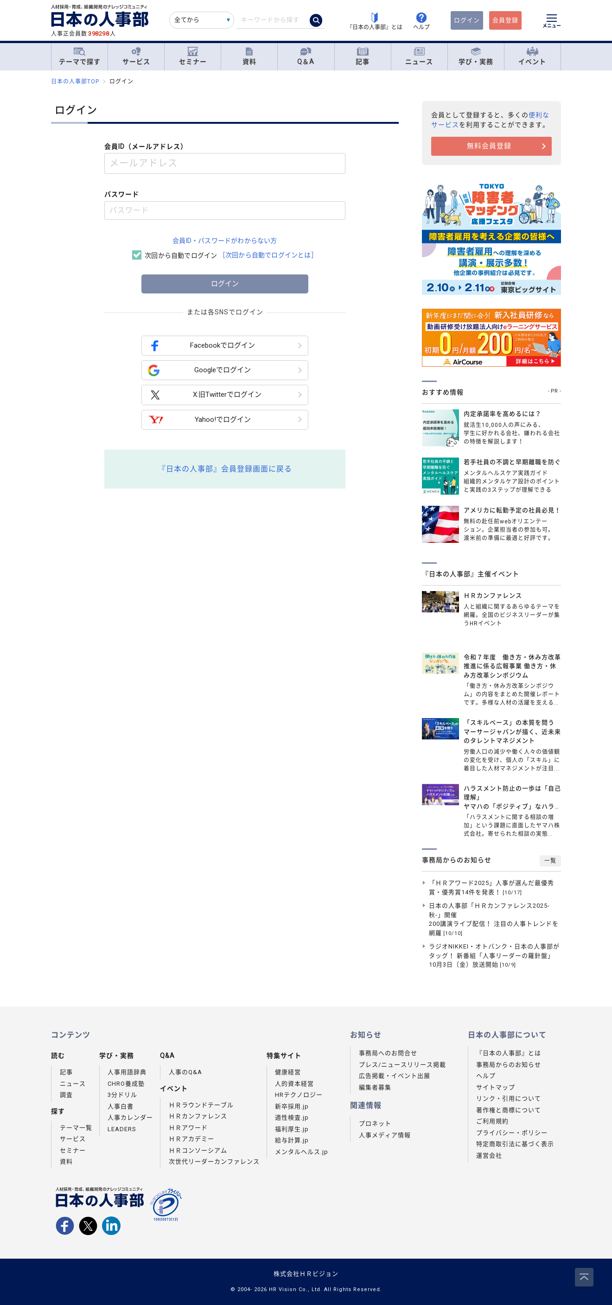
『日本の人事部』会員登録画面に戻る (225, 469)
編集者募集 (375, 1087)
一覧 (550, 861)
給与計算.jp (292, 1140)
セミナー (193, 56)
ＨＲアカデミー (191, 1138)
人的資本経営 (294, 1083)
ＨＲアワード (188, 1127)
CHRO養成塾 (126, 1083)
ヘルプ (486, 1075)
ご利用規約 (492, 1121)
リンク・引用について (508, 1098)
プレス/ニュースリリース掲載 (402, 1064)
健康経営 (288, 1072)
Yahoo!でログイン (199, 420)
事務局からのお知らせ (508, 1064)
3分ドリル (122, 1094)
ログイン (467, 20)
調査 (66, 1094)
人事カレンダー (130, 1117)
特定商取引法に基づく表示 (515, 1143)
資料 (249, 56)
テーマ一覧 (76, 1127)
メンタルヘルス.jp (301, 1151)
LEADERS (122, 1129)
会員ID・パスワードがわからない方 (224, 240)
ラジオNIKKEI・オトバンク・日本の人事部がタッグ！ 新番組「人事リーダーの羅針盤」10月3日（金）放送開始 (494, 955)
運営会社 (489, 1155)
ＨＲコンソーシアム (198, 1150)
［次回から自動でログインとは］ (268, 255)
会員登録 (505, 20)
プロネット (375, 1123)
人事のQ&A (185, 1072)
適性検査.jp (292, 1117)
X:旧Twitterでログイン (204, 395)
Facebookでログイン (201, 345)
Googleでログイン (199, 370)
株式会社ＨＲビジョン (306, 1273)
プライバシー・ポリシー (512, 1132)
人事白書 (121, 1106)
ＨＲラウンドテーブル (201, 1104)
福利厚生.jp (292, 1129)
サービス (136, 56)
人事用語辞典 (127, 1072)
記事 (363, 56)
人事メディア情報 (385, 1135)
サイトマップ (495, 1087)
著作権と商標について (508, 1110)
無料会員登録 (489, 146)
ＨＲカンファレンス (198, 1116)
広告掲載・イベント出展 (394, 1075)
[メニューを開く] (551, 22)
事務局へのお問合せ (388, 1053)
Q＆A (305, 56)
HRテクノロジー (299, 1094)
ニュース (419, 56)
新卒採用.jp (292, 1106)
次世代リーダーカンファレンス (214, 1161)
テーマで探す (80, 56)
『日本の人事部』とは (508, 1053)
